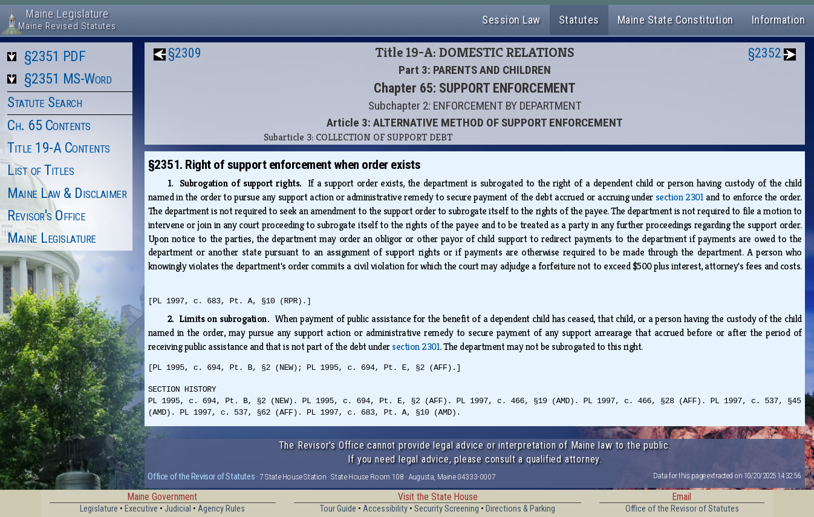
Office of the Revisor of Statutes (201, 476)
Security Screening (446, 509)
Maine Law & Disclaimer (66, 193)
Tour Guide (338, 509)
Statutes (579, 19)
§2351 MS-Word (68, 78)
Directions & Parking (520, 509)
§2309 (184, 53)
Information (779, 19)
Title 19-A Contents (58, 147)
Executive (141, 509)
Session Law (511, 19)
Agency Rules (221, 509)
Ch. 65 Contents (49, 125)
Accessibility (385, 509)
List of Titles (40, 170)
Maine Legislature (51, 237)
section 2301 (680, 197)
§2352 (764, 53)
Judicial (177, 509)
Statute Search (44, 102)
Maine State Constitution (675, 19)
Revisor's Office (46, 215)
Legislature (99, 509)
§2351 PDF (55, 56)
